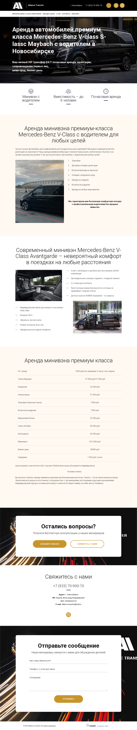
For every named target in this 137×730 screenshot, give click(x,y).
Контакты (75, 14)
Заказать (87, 14)
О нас (64, 14)
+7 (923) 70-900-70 (94, 5)
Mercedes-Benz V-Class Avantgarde (26, 14)
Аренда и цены (52, 14)
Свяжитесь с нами (87, 544)
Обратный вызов (108, 5)
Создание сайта (102, 726)
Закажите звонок (49, 544)
